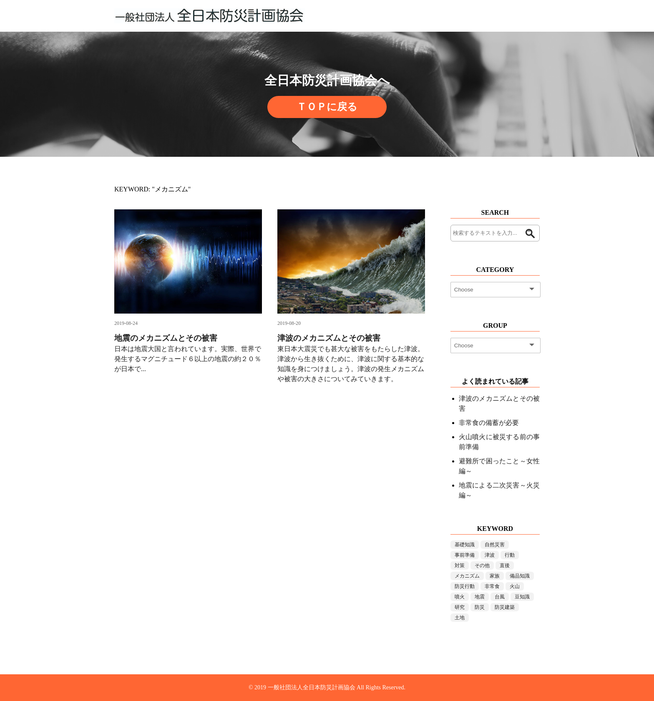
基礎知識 (465, 545)
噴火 (460, 597)
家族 (495, 576)
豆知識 (522, 597)
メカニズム (467, 576)
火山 (515, 586)
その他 (482, 565)
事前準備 (465, 555)
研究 (460, 607)
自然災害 (495, 545)
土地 (460, 618)
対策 (460, 565)
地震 (480, 597)
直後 (505, 565)
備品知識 (520, 576)
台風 (500, 597)
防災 (480, 607)
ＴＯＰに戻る (327, 106)
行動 (510, 555)
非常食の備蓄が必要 (489, 422)
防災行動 (465, 586)
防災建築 (505, 607)
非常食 (492, 586)
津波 (490, 555)
